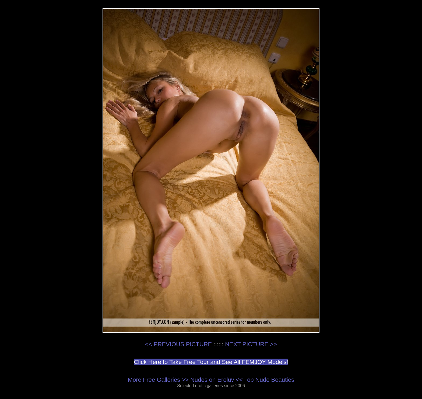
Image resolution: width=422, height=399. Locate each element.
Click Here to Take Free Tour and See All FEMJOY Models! (211, 362)
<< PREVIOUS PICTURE (178, 344)
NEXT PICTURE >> (251, 344)
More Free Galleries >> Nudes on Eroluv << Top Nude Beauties (211, 379)
